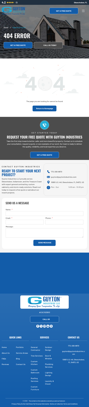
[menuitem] (8, 347)
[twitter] (41, 326)
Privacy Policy (16, 404)
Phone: (48, 218)
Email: (8, 218)
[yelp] (51, 326)
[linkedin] (47, 326)
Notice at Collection (56, 404)
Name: (8, 209)
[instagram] (44, 326)
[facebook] (37, 326)
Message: (10, 226)
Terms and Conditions (70, 404)
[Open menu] (83, 11)
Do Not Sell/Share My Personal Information (35, 404)
